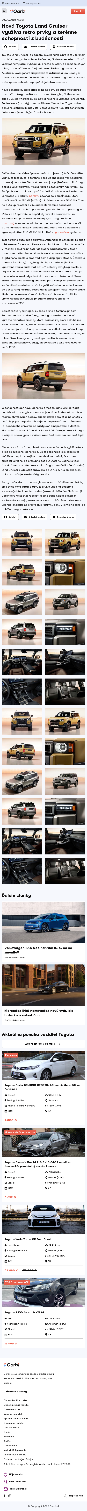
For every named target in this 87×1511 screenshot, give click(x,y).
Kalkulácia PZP (11, 1427)
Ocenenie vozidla (13, 1422)
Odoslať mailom (34, 46)
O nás (7, 1432)
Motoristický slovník (15, 1450)
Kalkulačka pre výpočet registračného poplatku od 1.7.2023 (37, 1464)
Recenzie (9, 1436)
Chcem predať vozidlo (16, 1404)
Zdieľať (10, 46)
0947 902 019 (11, 3)
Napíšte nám (73, 1496)
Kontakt (78, 11)
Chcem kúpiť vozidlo (15, 1400)
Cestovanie (10, 1445)
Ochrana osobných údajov (18, 1459)
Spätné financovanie (16, 1418)
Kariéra (7, 1441)
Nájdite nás (13, 1475)
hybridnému (61, 232)
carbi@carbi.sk (32, 3)
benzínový (8, 223)
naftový (34, 196)
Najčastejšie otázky (15, 1454)
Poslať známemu (63, 46)
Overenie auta (12, 1409)
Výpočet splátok (13, 1413)
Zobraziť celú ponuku (42, 1044)
